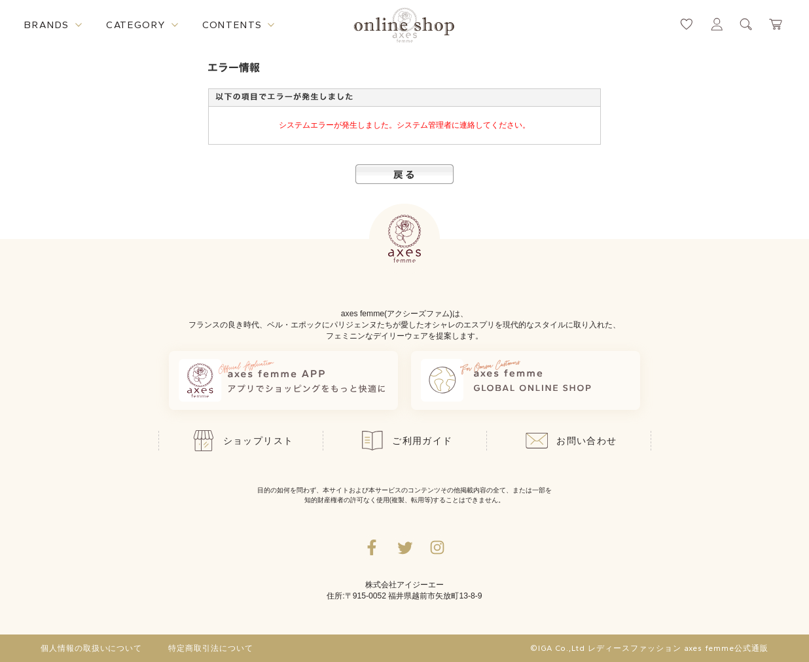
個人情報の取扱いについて (92, 648)
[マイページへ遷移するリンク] (716, 24)
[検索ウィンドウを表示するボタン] (746, 24)
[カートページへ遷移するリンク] (776, 24)
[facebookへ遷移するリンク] (371, 547)
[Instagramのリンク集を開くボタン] (437, 547)
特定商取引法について (210, 648)
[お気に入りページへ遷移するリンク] (686, 24)
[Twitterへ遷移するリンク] (404, 547)
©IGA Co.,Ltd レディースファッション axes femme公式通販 (649, 648)
